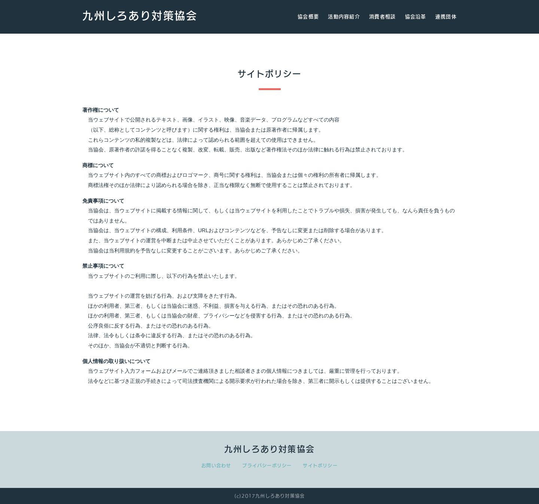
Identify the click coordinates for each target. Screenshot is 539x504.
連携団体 (446, 16)
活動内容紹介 (344, 16)
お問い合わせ (216, 465)
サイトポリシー (320, 465)
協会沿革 (415, 16)
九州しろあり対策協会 (140, 15)
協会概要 (308, 16)
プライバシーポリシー (267, 465)
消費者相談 (382, 16)
